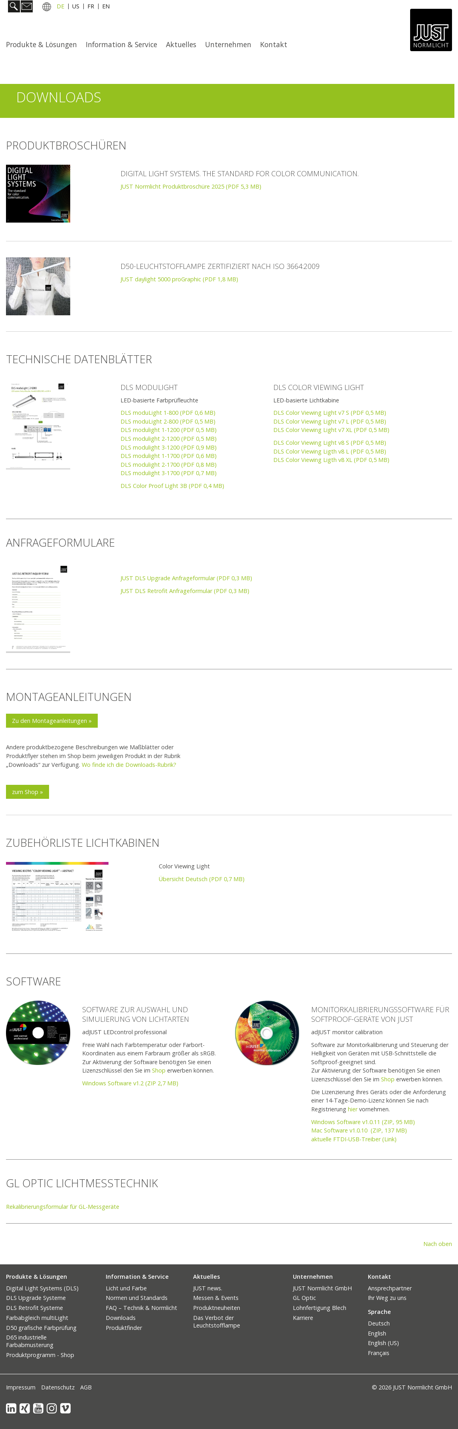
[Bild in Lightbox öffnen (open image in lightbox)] (38, 286)
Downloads (121, 1318)
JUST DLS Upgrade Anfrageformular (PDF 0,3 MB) (186, 578)
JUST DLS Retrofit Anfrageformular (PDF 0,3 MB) (184, 591)
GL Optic (304, 1298)
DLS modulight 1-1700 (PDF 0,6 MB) (168, 456)
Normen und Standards (137, 1298)
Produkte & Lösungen (41, 44)
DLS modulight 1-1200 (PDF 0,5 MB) (168, 430)
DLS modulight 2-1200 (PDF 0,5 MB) (168, 438)
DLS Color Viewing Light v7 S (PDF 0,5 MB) (329, 412)
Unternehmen (228, 44)
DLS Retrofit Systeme (34, 1308)
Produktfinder (124, 1327)
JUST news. (207, 1288)
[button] (52, 721)
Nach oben (437, 1244)
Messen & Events (216, 1298)
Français (378, 1353)
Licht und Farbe (126, 1288)
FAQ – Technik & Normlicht (141, 1308)
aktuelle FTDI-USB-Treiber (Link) (354, 1139)
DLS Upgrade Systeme (36, 1298)
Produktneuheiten (216, 1308)
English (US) (383, 1343)
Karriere (303, 1318)
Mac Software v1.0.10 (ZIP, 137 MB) (359, 1130)
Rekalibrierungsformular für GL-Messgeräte (62, 1206)
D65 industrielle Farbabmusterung (29, 1341)
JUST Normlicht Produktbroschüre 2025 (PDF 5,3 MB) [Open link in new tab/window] (190, 186)
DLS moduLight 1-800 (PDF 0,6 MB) (167, 412)
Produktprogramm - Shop (40, 1355)
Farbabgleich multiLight (37, 1318)
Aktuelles (181, 44)
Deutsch (379, 1323)
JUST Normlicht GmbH (322, 1288)
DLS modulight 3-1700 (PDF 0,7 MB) (168, 473)
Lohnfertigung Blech (319, 1308)
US (75, 7)
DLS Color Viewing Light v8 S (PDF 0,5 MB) (329, 442)
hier (352, 1109)
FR (90, 7)
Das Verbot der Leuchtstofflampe (216, 1321)
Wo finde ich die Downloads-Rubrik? (129, 764)
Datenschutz (58, 1387)
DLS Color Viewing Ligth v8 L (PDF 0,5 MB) (329, 451)
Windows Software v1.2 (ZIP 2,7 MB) (130, 1083)
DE (60, 7)
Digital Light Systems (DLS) (42, 1288)
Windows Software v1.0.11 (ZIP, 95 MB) (363, 1122)
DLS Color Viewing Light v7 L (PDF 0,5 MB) (329, 421)
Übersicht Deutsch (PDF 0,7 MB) (202, 879)
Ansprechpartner (390, 1288)
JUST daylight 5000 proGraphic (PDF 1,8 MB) (179, 279)
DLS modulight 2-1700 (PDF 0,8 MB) (168, 464)
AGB (86, 1387)
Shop (159, 1070)
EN (106, 7)
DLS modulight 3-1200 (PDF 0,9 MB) (168, 447)
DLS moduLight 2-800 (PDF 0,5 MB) (167, 421)
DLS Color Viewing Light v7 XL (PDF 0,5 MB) (331, 430)
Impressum (21, 1387)
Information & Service (121, 44)
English (377, 1333)
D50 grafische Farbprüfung (41, 1327)
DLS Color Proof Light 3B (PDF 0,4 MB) (172, 486)
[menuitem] (44, 44)
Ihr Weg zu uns (387, 1298)
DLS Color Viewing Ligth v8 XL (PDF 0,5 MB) (331, 460)
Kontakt (273, 44)
